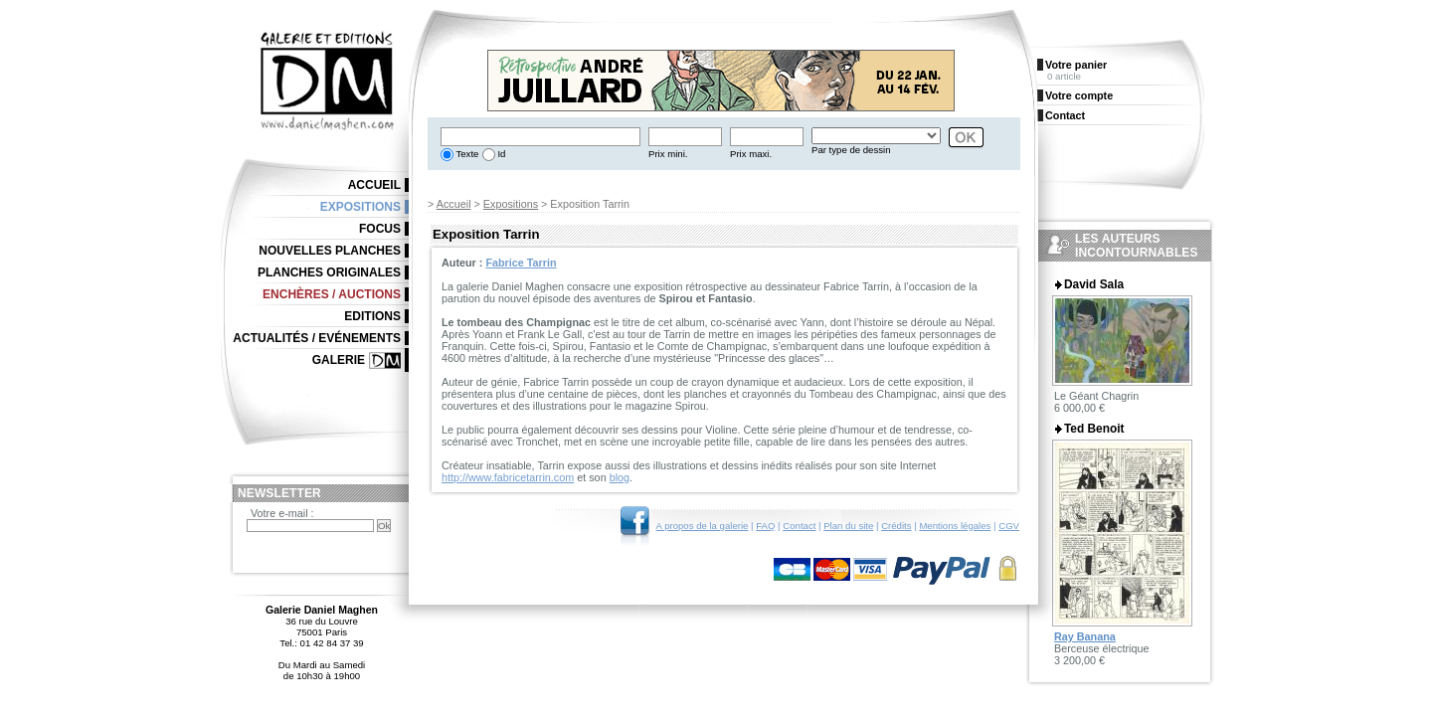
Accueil (454, 204)
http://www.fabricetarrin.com (508, 477)
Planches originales (329, 272)
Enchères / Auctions (332, 294)
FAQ (765, 525)
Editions (372, 316)
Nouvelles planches (330, 251)
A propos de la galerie (702, 525)
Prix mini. (667, 153)
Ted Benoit (1094, 429)
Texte (465, 153)
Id (500, 153)
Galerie (338, 360)
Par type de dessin (850, 149)
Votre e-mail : (282, 513)
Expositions (510, 204)
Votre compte (1079, 95)
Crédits (896, 525)
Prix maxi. (751, 153)
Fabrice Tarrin (520, 262)
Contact (799, 525)
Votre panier (1076, 65)
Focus (380, 229)
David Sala (1094, 284)
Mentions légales (954, 525)
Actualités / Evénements (317, 338)
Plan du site (848, 525)
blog (619, 477)
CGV (1008, 525)
